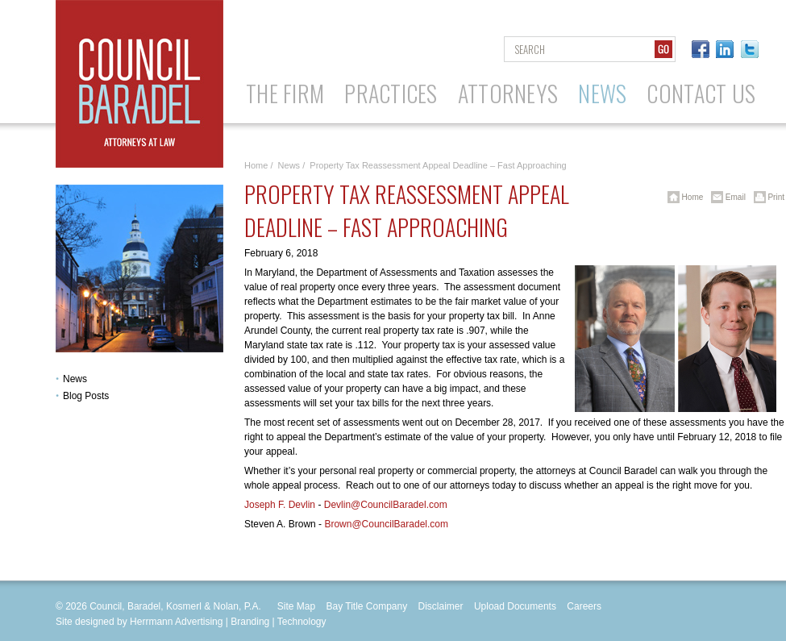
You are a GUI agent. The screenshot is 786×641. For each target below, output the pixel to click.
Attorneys (508, 93)
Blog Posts (86, 396)
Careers (584, 606)
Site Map (296, 606)
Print (766, 197)
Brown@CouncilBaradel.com (386, 524)
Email (725, 197)
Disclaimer (441, 606)
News (602, 93)
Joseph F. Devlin (279, 504)
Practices (391, 93)
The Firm (285, 93)
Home (256, 165)
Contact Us (701, 93)
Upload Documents (515, 606)
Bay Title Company (366, 606)
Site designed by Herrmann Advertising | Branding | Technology (191, 621)
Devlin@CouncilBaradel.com (385, 504)
